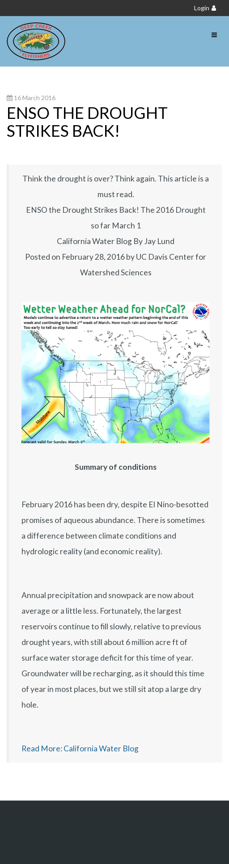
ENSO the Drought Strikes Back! (87, 121)
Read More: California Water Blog (80, 748)
